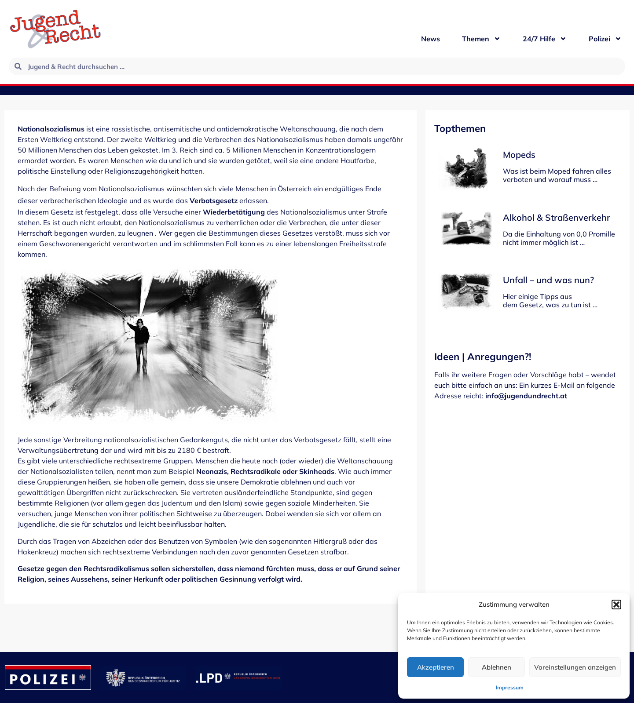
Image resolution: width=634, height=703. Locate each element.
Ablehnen (496, 667)
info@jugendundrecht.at (526, 395)
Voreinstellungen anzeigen (575, 667)
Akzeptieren (435, 667)
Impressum (510, 687)
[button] (616, 604)
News (430, 38)
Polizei (605, 39)
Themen (481, 39)
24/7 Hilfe (545, 39)
